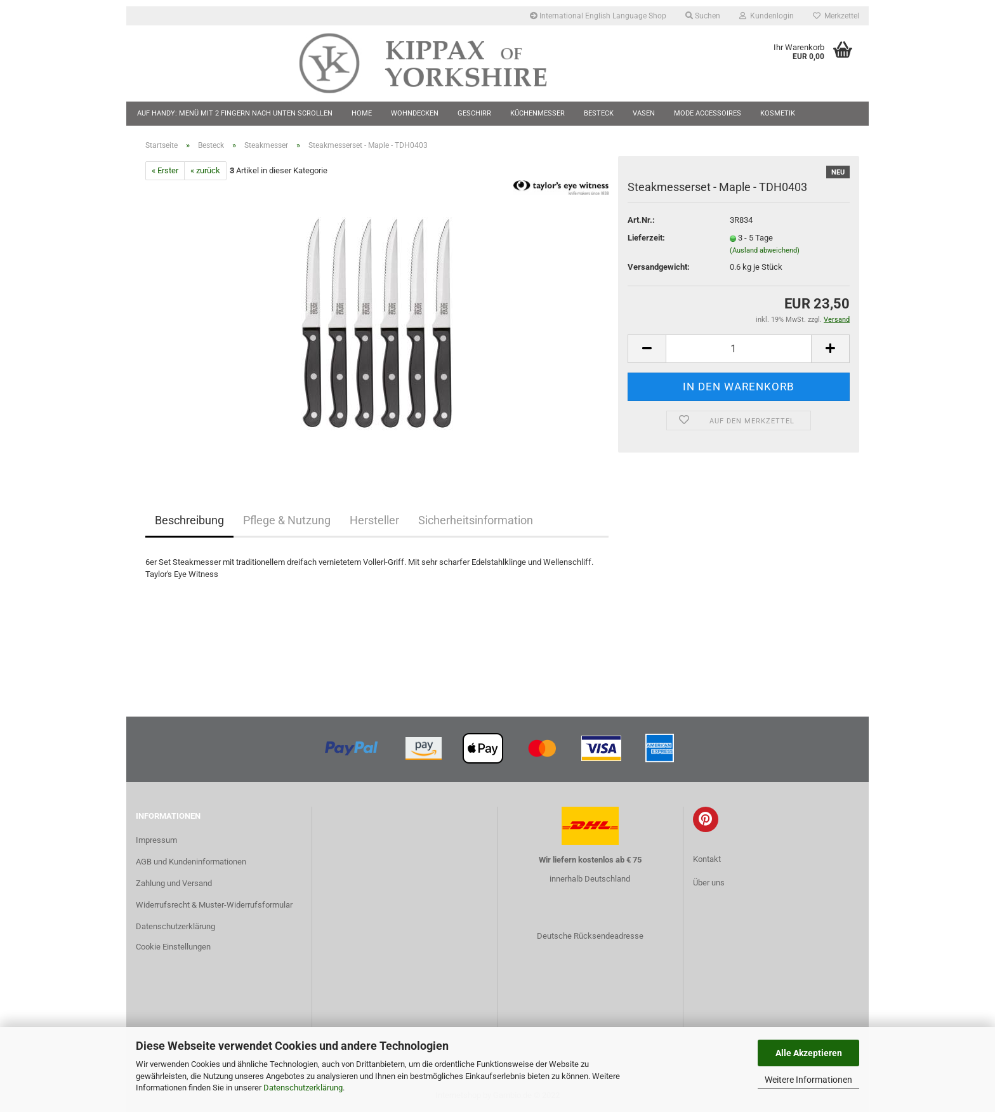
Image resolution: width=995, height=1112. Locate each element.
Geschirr (474, 113)
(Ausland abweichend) (765, 250)
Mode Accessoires (707, 113)
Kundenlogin (766, 15)
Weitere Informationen (808, 1080)
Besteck (599, 113)
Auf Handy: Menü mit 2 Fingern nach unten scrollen (235, 113)
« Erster (165, 170)
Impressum (156, 840)
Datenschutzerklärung (303, 1087)
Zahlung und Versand (174, 883)
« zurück (205, 170)
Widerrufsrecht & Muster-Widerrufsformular (214, 905)
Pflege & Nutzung (287, 520)
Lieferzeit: (646, 237)
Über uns (709, 882)
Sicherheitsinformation (475, 520)
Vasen (644, 113)
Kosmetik (777, 113)
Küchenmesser (537, 113)
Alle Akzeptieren (808, 1053)
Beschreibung (189, 520)
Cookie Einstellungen (173, 946)
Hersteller (374, 520)
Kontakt (707, 859)
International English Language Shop (598, 15)
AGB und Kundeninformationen (191, 861)
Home (362, 113)
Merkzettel (836, 15)
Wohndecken (414, 113)
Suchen (702, 15)
